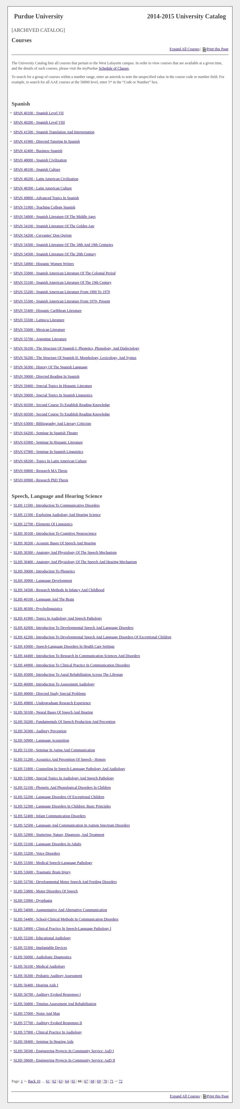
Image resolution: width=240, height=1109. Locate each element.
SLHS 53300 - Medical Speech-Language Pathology (52, 863)
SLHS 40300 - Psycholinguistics (37, 608)
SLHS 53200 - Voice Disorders (36, 853)
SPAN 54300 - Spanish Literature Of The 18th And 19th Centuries (63, 245)
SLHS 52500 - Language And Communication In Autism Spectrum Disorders (71, 825)
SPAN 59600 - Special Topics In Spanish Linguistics (52, 395)
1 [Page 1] (22, 1081)
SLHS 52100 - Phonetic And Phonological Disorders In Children (62, 787)
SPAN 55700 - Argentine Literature (40, 339)
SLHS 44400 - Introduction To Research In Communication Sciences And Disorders (76, 656)
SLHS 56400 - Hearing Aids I (35, 985)
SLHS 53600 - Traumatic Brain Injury (42, 872)
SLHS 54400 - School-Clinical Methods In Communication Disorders (65, 919)
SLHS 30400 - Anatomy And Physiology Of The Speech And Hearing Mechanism (75, 562)
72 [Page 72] (120, 1081)
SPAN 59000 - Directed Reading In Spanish (46, 376)
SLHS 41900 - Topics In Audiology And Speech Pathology (57, 618)
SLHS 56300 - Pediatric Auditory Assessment (47, 976)
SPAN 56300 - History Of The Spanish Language (50, 367)
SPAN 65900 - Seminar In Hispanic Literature (48, 442)
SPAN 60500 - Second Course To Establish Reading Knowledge (61, 414)
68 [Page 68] (92, 1081)
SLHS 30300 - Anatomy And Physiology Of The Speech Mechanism (65, 552)
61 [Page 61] (48, 1081)
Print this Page (215, 49)
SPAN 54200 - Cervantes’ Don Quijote (42, 235)
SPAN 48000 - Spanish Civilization (40, 160)
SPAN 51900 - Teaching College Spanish (44, 207)
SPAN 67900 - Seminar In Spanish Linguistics (48, 451)
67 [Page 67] (86, 1081)
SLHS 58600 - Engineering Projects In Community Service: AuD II (64, 1060)
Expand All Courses (185, 49)
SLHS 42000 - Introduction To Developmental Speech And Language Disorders (73, 628)
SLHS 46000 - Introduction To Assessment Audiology (54, 684)
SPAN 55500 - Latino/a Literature (38, 320)
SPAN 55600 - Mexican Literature (39, 329)
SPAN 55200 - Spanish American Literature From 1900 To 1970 (61, 292)
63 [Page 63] (60, 1081)
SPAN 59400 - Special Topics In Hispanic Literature (52, 386)
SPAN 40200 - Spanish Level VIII (39, 122)
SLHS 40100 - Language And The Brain (43, 599)
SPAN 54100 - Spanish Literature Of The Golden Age (53, 226)
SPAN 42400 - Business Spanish (37, 151)
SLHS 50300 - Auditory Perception (39, 731)
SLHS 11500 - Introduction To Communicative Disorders (56, 505)
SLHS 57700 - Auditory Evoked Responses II (47, 1023)
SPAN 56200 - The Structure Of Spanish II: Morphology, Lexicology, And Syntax (74, 358)
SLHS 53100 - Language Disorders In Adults (47, 844)
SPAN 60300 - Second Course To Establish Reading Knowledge (61, 405)
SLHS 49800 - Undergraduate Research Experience (52, 703)
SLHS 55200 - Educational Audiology (42, 938)
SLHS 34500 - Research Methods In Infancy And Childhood (58, 590)
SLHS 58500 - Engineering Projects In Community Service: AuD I (63, 1051)
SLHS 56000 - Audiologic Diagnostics (42, 957)
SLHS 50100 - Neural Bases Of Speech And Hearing (53, 712)
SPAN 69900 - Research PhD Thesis (40, 480)
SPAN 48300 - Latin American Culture (42, 188)
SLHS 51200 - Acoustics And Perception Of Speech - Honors (59, 759)
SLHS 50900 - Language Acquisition (41, 740)
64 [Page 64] (67, 1081)
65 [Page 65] (73, 1081)
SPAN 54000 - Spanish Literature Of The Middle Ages (54, 216)
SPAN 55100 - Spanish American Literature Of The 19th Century (62, 282)
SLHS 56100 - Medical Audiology (39, 966)
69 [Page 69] (99, 1081)
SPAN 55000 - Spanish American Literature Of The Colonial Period (64, 273)
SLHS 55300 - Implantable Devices (40, 947)
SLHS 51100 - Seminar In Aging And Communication (54, 750)
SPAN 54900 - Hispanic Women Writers (43, 264)
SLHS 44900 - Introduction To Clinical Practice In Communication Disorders (71, 665)
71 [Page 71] (111, 1081)
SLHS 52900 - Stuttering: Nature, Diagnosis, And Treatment (58, 834)
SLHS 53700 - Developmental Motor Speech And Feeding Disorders (65, 882)
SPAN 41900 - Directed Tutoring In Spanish (46, 141)
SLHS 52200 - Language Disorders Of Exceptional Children (58, 797)
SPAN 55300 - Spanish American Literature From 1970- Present (61, 301)
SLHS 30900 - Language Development (42, 580)
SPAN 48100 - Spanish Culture (36, 169)
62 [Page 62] (54, 1081)
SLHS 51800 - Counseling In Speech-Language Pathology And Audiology (69, 769)
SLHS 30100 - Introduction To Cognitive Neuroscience (55, 533)
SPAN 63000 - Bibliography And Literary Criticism (52, 423)
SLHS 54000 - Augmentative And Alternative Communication (60, 910)
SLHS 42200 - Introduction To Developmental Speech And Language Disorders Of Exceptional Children (92, 637)
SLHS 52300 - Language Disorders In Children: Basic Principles (62, 806)
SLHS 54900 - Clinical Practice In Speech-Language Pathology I (62, 928)
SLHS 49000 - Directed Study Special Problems (49, 693)
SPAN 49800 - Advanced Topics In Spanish (46, 198)
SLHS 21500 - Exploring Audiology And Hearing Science (57, 515)
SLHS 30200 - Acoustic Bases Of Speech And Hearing (54, 543)
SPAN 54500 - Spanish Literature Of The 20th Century (54, 254)
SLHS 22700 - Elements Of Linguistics (42, 524)
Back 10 (34, 1081)
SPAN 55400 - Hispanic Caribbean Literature (47, 310)
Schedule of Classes (114, 68)
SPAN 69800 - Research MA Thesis (40, 471)
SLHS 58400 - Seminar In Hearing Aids (43, 1041)
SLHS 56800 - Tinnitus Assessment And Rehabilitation (54, 1004)
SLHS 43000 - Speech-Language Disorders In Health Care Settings (63, 646)
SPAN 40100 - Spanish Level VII (38, 113)
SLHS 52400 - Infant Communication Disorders (49, 816)
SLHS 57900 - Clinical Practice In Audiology (47, 1032)
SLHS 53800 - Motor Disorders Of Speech (45, 891)
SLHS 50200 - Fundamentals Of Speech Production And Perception (64, 721)
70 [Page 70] (105, 1081)
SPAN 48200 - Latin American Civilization (45, 179)
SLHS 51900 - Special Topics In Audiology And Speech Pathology (63, 778)
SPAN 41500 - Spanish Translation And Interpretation (53, 132)
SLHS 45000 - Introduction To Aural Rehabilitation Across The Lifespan (68, 674)
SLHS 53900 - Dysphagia (32, 900)
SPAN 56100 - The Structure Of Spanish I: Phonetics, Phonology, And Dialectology (76, 348)
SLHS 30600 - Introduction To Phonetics (44, 571)
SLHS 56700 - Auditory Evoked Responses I (47, 994)
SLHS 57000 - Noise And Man (36, 1013)
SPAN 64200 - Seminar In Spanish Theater (45, 433)
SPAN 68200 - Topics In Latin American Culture (50, 461)
